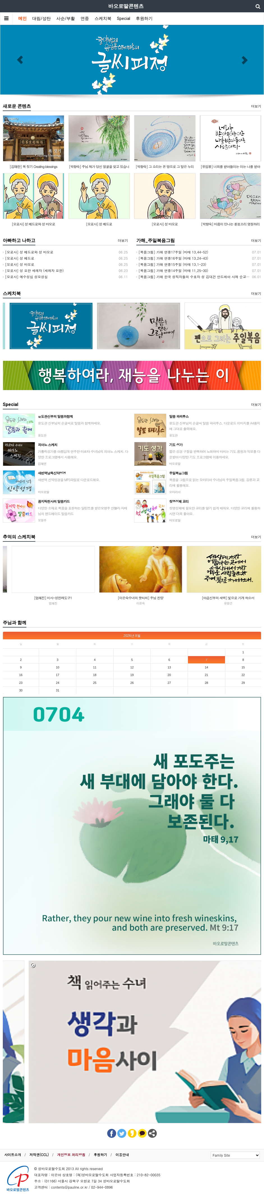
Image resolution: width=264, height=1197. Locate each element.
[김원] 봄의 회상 (44, 597)
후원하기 (144, 18)
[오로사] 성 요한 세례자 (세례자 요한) (33, 270)
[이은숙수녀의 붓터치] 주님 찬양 (219, 597)
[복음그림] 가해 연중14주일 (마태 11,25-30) (172, 270)
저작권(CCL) (39, 1154)
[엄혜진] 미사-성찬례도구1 (132, 597)
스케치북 (103, 18)
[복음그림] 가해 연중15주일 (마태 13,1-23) (171, 264)
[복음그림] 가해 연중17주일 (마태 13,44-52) (172, 252)
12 (132, 667)
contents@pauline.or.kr (69, 1187)
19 (132, 675)
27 (169, 682)
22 (243, 675)
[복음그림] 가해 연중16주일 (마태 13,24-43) (172, 258)
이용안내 (122, 1154)
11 (95, 667)
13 (169, 667)
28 (206, 682)
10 (57, 667)
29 (243, 682)
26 (132, 682)
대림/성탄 (41, 18)
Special (123, 18)
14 (206, 667)
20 (169, 675)
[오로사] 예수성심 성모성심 (25, 276)
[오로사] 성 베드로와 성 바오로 (33, 224)
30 (20, 690)
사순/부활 (65, 18)
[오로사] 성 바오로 (164, 224)
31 (57, 690)
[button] (20, 60)
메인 (22, 18)
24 (57, 682)
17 (57, 675)
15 (243, 667)
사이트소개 (12, 1154)
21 (206, 675)
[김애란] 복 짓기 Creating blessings (33, 166)
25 (95, 682)
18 (95, 675)
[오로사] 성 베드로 (99, 224)
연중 (85, 18)
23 (20, 682)
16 (20, 675)
